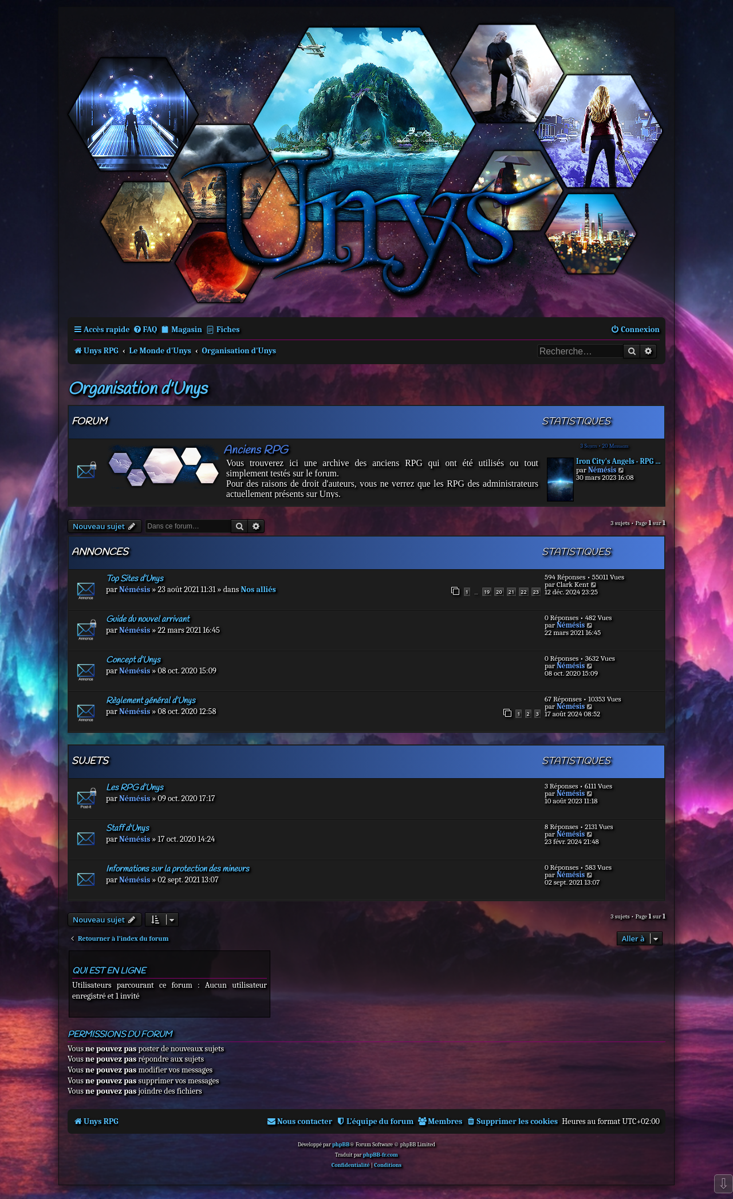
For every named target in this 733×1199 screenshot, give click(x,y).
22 (523, 591)
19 (487, 591)
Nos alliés (258, 589)
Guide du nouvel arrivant (147, 619)
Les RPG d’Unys (134, 788)
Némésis (602, 470)
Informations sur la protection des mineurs (177, 869)
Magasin (186, 329)
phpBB (340, 1144)
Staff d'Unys (127, 828)
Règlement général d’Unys (150, 701)
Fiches (228, 329)
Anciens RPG (255, 450)
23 (536, 591)
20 (499, 591)
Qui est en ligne (108, 971)
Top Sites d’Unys (134, 579)
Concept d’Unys (133, 660)
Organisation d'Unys (137, 389)
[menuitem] (145, 329)
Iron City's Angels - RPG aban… (619, 461)
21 (511, 591)
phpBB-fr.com (380, 1154)
